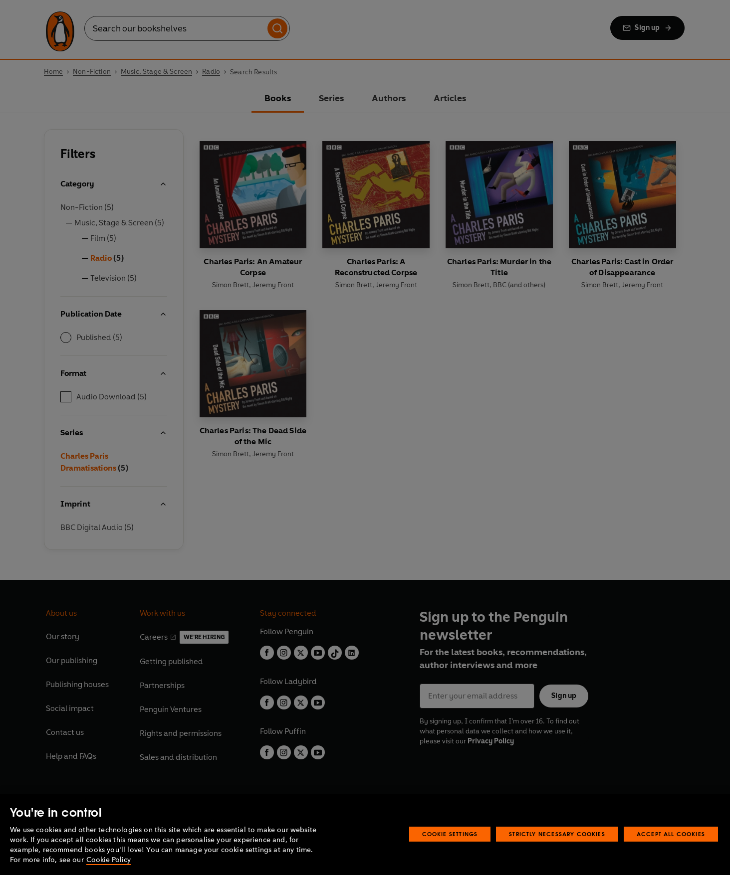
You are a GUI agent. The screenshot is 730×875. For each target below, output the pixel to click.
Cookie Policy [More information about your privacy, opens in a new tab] (108, 860)
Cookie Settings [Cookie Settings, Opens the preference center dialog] (450, 834)
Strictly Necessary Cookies (557, 834)
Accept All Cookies (671, 834)
